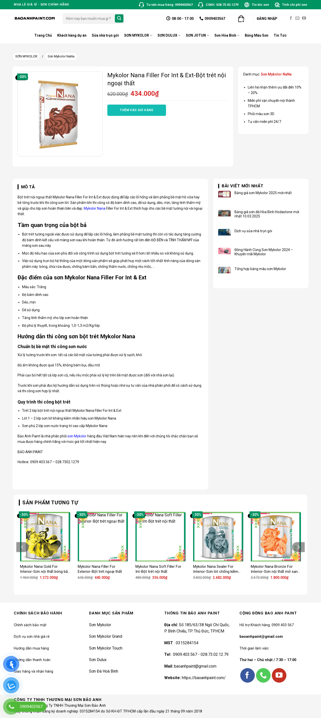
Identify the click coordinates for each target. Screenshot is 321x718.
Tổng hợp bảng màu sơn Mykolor (260, 269)
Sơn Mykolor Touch (105, 648)
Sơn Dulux (98, 659)
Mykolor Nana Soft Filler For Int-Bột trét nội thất (158, 569)
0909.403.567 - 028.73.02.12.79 (200, 654)
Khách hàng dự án (72, 35)
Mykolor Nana (94, 208)
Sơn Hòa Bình (226, 35)
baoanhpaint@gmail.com (195, 666)
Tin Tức (280, 35)
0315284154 (186, 643)
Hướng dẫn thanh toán (32, 660)
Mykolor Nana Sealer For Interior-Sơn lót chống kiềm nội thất (215, 569)
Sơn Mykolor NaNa (61, 56)
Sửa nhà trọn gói (105, 35)
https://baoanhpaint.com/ (204, 677)
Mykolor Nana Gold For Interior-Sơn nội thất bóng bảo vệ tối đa (45, 569)
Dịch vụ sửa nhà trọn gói (253, 231)
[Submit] (119, 18)
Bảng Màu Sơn (256, 35)
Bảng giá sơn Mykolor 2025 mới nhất (263, 193)
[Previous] (22, 547)
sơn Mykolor (77, 436)
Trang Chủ (43, 35)
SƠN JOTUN (197, 35)
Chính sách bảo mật (30, 625)
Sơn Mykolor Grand (105, 636)
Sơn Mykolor (100, 624)
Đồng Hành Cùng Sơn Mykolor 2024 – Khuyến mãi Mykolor (263, 252)
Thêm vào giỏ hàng (136, 110)
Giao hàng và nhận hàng (33, 671)
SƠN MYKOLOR (138, 35)
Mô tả (28, 186)
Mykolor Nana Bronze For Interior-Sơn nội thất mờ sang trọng (275, 569)
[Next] (298, 547)
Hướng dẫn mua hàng (31, 648)
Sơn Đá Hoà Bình (103, 671)
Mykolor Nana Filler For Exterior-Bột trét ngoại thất (100, 569)
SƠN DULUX (169, 35)
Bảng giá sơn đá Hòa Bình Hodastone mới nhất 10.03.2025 (266, 214)
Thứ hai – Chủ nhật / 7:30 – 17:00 (267, 660)
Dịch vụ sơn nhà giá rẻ (32, 636)
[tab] (26, 187)
